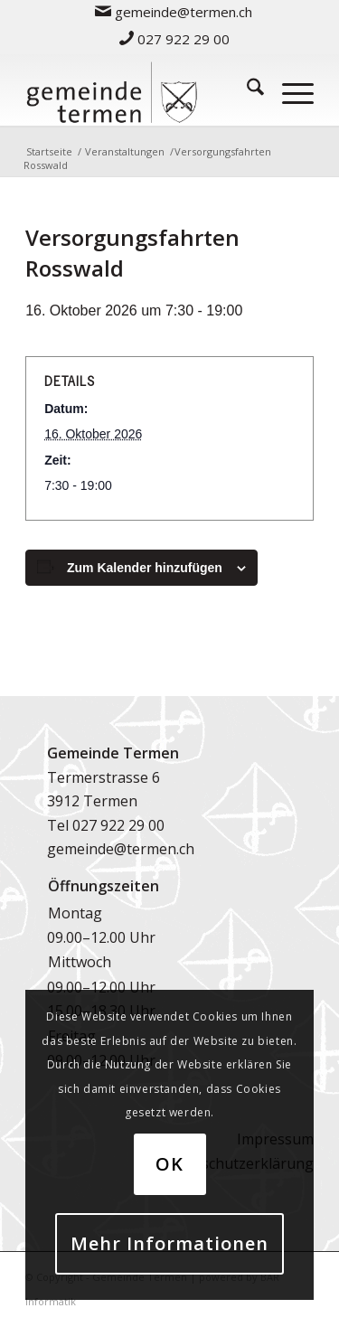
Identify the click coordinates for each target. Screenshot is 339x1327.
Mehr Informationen (169, 1243)
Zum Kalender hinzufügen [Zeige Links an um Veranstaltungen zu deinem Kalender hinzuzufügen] (144, 567)
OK (169, 1164)
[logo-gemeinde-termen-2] (140, 89)
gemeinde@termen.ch (120, 849)
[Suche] (246, 89)
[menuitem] (174, 11)
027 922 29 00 (174, 39)
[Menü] (289, 89)
